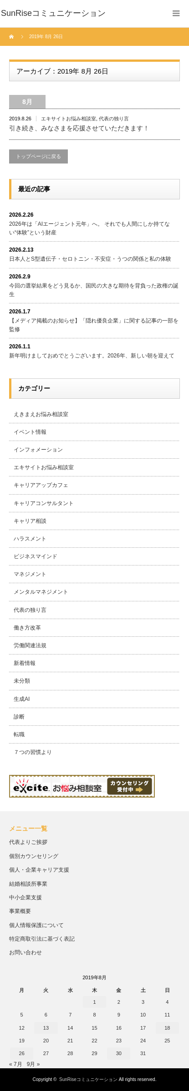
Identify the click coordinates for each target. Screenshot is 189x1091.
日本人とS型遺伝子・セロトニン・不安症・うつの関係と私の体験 (90, 259)
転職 (19, 734)
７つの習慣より (33, 752)
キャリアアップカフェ (41, 485)
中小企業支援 (25, 897)
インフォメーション (38, 449)
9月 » (33, 1064)
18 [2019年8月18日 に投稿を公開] (167, 1028)
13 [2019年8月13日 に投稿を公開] (46, 1028)
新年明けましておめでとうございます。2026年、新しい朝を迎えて (91, 355)
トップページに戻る (38, 156)
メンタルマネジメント (41, 592)
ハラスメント (30, 539)
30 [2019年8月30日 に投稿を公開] (119, 1053)
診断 (19, 717)
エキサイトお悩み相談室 (68, 118)
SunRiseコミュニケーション (88, 1079)
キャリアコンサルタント (44, 503)
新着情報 (25, 663)
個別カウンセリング (33, 856)
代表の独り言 (114, 118)
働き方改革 (27, 628)
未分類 (22, 681)
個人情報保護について (36, 925)
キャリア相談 (30, 521)
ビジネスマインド (35, 556)
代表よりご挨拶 (28, 842)
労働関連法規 (30, 645)
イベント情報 (30, 432)
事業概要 (20, 911)
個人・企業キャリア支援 (39, 870)
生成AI (22, 699)
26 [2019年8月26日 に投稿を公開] (22, 1053)
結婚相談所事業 (28, 884)
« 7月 (15, 1064)
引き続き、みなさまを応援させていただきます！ (79, 128)
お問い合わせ (25, 952)
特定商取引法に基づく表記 (42, 939)
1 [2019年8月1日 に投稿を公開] (94, 1002)
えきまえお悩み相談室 (41, 414)
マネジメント (30, 574)
